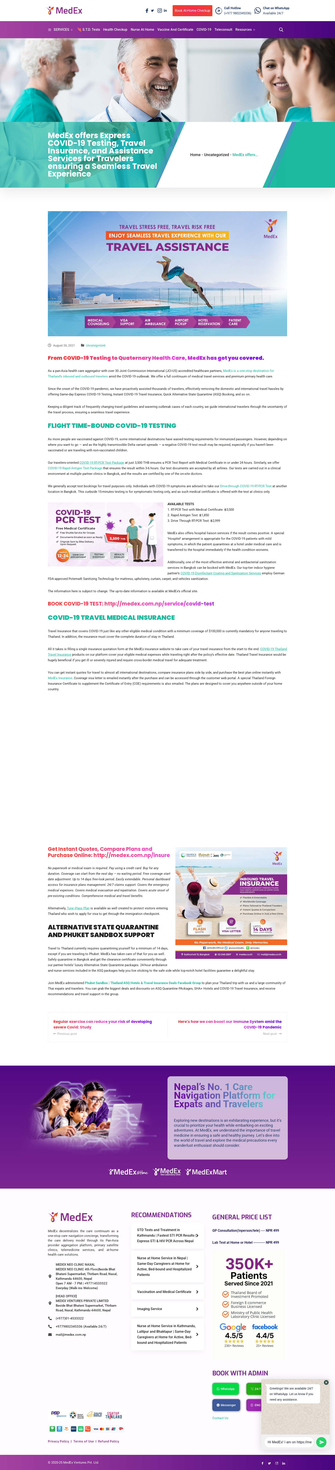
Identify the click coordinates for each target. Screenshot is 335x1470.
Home (195, 154)
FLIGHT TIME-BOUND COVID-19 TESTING (112, 425)
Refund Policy (108, 1441)
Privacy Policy (58, 1441)
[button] (326, 1382)
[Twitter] (152, 10)
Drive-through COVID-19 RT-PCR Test (246, 486)
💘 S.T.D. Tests (88, 30)
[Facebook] (146, 10)
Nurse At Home (142, 30)
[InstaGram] (276, 1462)
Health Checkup (115, 30)
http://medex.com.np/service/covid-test (159, 603)
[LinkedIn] (165, 10)
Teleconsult (223, 30)
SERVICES (60, 30)
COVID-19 (203, 30)
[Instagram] (159, 10)
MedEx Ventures (75, 1462)
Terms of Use (83, 1441)
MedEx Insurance (60, 678)
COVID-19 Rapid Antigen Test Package (75, 468)
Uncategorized (95, 345)
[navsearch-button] (280, 29)
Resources (245, 30)
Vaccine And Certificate (175, 30)
